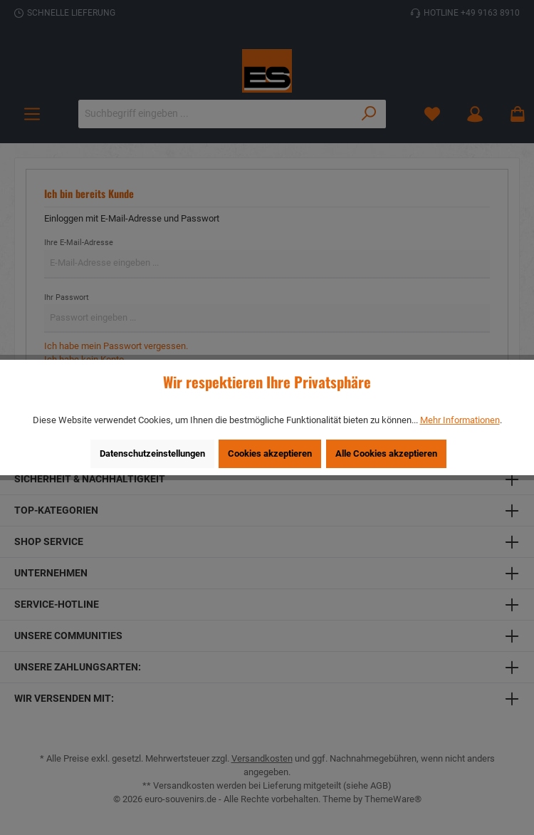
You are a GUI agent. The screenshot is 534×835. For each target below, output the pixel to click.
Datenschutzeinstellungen (152, 453)
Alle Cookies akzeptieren (386, 453)
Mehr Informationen (460, 420)
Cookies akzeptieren (270, 453)
